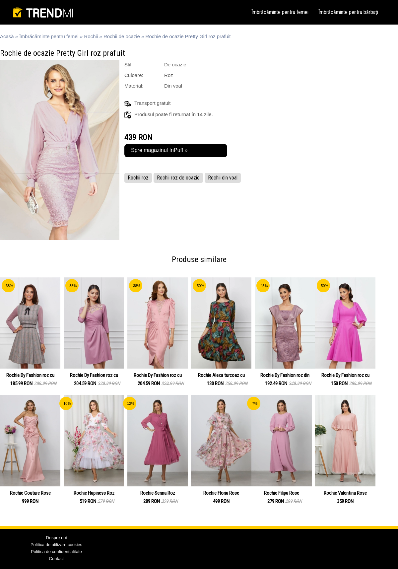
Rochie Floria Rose (221, 493)
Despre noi (56, 537)
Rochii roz (138, 178)
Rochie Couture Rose (30, 493)
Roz (168, 75)
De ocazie (175, 64)
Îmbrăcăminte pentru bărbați (348, 12)
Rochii (91, 36)
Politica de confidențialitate (56, 551)
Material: (134, 86)
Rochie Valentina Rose (345, 493)
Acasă (7, 36)
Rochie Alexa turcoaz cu (221, 375)
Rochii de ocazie (121, 36)
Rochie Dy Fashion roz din (284, 375)
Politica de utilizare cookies (56, 544)
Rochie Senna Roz (157, 493)
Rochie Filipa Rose (281, 493)
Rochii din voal (222, 178)
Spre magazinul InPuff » (159, 150)
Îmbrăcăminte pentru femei (279, 12)
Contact (56, 558)
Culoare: (133, 75)
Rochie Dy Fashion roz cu (30, 375)
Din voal (173, 86)
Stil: (128, 64)
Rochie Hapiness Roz (94, 493)
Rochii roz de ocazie (178, 178)
